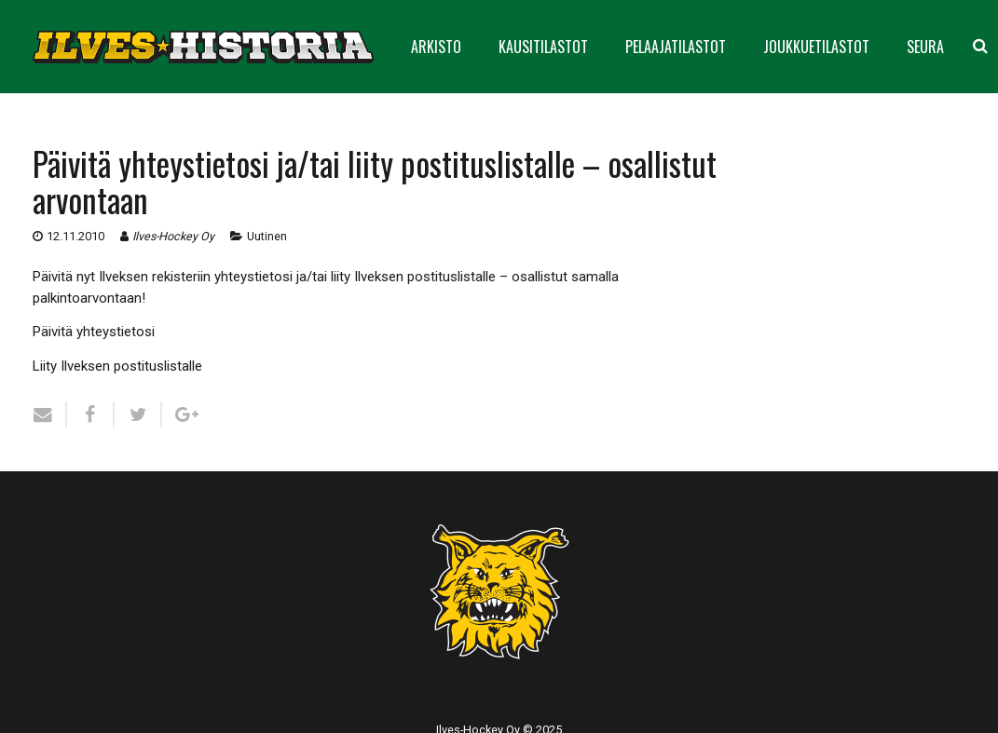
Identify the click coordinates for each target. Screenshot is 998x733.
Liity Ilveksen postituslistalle (117, 366)
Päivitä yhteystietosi (94, 331)
